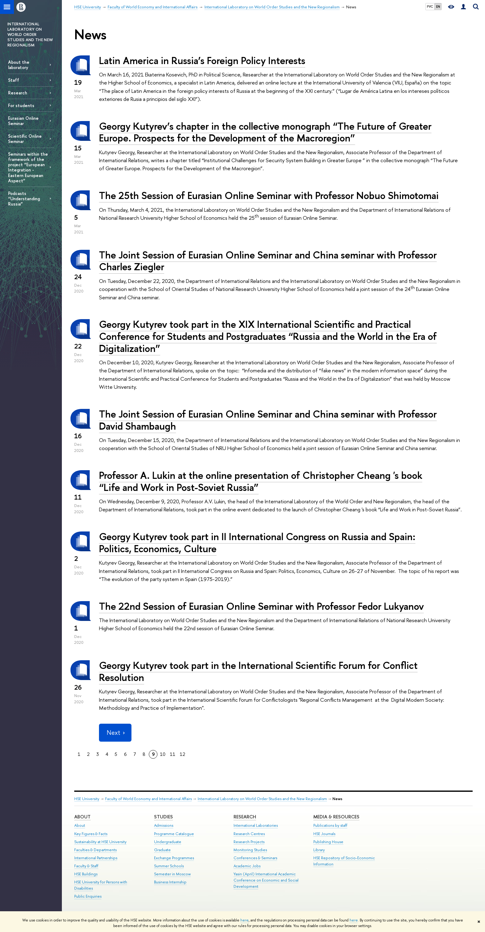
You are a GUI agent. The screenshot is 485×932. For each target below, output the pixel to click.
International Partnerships (95, 857)
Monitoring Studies (250, 849)
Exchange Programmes (174, 857)
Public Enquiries (87, 896)
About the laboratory (18, 64)
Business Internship (170, 882)
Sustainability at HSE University (100, 841)
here (244, 920)
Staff (13, 80)
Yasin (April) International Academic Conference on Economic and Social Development (266, 880)
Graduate (162, 849)
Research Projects (249, 841)
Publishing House (328, 841)
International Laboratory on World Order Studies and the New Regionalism (262, 798)
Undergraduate (167, 841)
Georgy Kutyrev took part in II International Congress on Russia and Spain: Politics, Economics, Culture (257, 542)
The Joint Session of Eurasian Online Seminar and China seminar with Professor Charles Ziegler (268, 261)
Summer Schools (169, 866)
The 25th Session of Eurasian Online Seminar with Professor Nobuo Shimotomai (269, 195)
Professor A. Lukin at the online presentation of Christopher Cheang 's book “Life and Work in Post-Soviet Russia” (260, 481)
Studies (163, 816)
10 (162, 754)
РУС (430, 6)
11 (172, 754)
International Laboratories (256, 825)
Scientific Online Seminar (25, 138)
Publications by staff (330, 825)
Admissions (163, 825)
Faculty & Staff (86, 866)
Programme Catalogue (174, 833)
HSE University (86, 798)
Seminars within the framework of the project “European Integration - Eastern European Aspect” (28, 167)
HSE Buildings (85, 874)
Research (17, 93)
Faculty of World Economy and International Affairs (148, 798)
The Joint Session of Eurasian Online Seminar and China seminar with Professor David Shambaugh (268, 420)
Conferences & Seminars (255, 857)
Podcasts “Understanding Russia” (24, 198)
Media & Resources (336, 816)
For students (21, 105)
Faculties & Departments (95, 849)
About (82, 816)
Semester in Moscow (172, 874)
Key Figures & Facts (90, 833)
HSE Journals (324, 833)
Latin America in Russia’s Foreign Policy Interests (202, 60)
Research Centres (249, 833)
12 (182, 754)
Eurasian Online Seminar (23, 120)
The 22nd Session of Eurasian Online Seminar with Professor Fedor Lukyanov (261, 606)
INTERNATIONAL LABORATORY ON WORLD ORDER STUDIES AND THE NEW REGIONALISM (30, 34)
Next (115, 732)
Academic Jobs (247, 866)
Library (319, 849)
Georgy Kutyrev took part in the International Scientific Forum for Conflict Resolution (258, 671)
